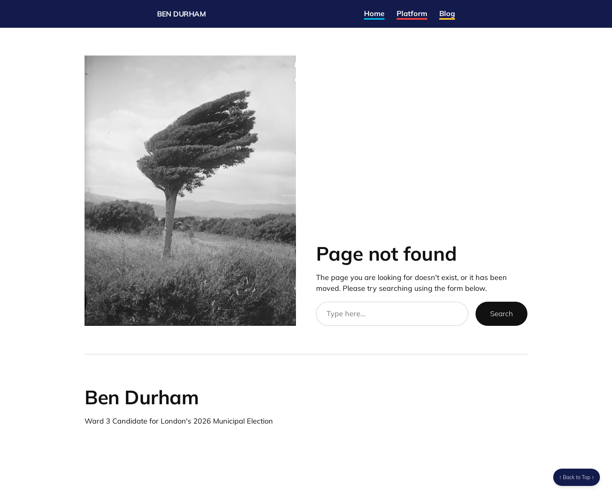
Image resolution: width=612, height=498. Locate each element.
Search (501, 313)
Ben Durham (181, 14)
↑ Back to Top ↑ (576, 477)
